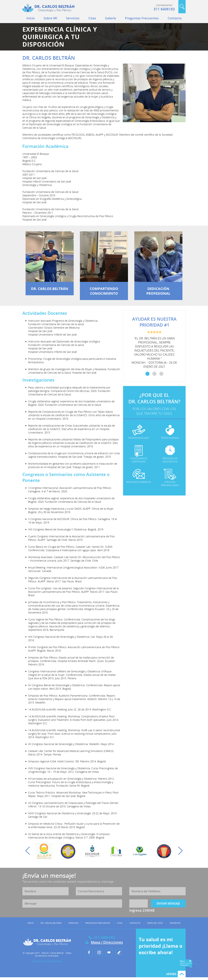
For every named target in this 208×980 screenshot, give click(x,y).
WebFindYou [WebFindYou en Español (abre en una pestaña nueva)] (56, 961)
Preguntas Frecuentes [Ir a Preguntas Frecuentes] (142, 18)
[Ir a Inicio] (48, 13)
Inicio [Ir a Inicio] (30, 18)
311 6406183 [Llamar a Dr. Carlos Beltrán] (164, 8)
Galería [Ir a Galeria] (110, 18)
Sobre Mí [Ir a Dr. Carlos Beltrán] (50, 18)
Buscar (182, 6)
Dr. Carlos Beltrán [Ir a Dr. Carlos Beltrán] (51, 923)
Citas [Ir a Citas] (92, 18)
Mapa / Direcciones (107, 942)
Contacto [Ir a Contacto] (175, 18)
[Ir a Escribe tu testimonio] (119, 952)
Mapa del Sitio (155, 923)
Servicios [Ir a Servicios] (72, 18)
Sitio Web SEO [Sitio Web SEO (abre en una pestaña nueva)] (38, 961)
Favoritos (175, 923)
